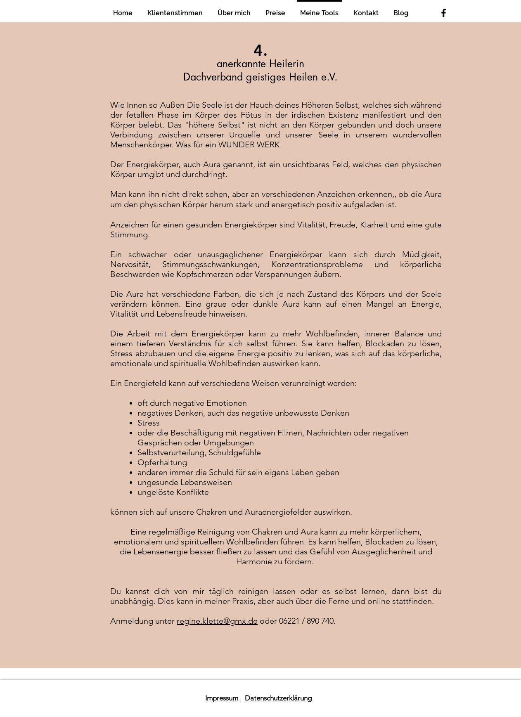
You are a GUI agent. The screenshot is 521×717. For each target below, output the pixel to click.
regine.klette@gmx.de (217, 621)
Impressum (221, 698)
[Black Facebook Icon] (443, 13)
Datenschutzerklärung (278, 698)
